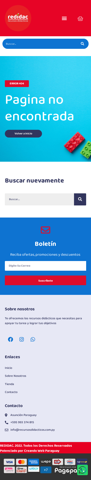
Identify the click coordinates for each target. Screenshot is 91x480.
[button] (64, 18)
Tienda (9, 384)
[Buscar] (82, 44)
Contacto (11, 392)
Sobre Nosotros (15, 375)
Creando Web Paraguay (41, 450)
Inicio (8, 368)
